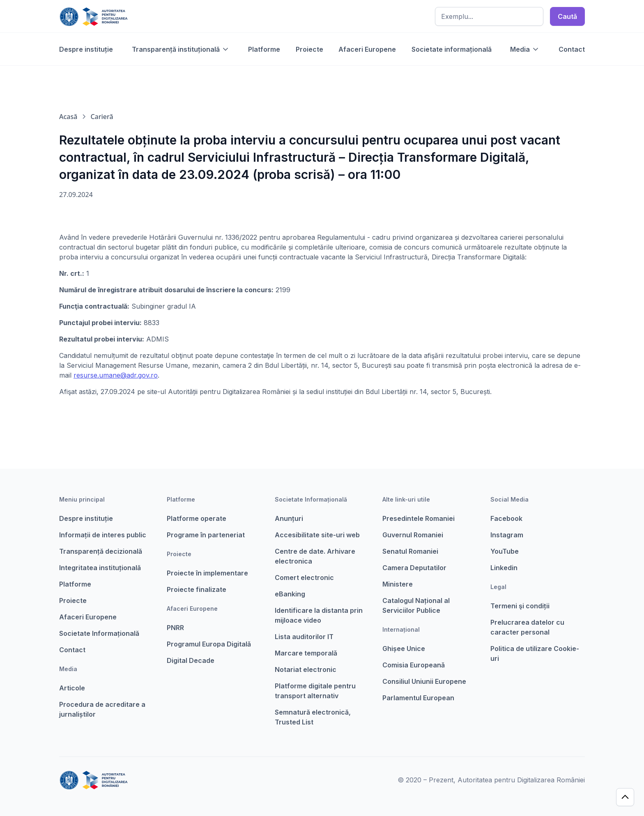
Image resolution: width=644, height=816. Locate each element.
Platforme (264, 49)
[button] (180, 49)
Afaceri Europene (367, 49)
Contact (572, 49)
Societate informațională (452, 49)
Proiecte (309, 49)
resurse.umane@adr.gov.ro (116, 375)
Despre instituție (86, 49)
